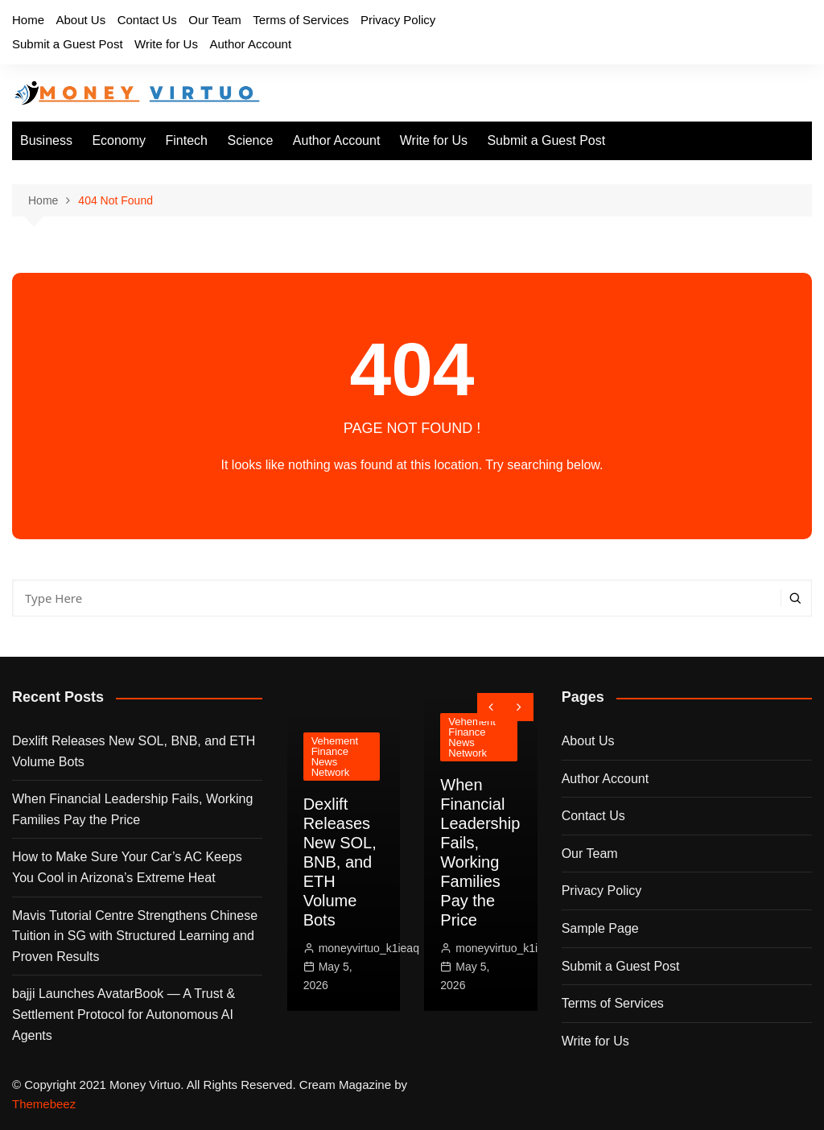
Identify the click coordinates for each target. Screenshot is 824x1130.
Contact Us (147, 20)
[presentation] (491, 707)
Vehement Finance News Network (335, 756)
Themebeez (44, 1104)
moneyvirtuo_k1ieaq (369, 948)
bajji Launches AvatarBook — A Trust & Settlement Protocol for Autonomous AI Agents (123, 1014)
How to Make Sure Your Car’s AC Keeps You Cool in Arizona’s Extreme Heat (127, 867)
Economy (119, 140)
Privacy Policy (397, 20)
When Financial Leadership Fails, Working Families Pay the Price (132, 809)
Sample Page (600, 928)
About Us (80, 20)
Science (250, 140)
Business (46, 140)
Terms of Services (300, 20)
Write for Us (166, 44)
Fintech (187, 140)
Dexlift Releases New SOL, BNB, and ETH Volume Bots (133, 751)
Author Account (250, 44)
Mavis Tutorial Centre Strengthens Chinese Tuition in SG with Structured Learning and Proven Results (135, 936)
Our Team (214, 20)
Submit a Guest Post (67, 44)
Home (28, 20)
